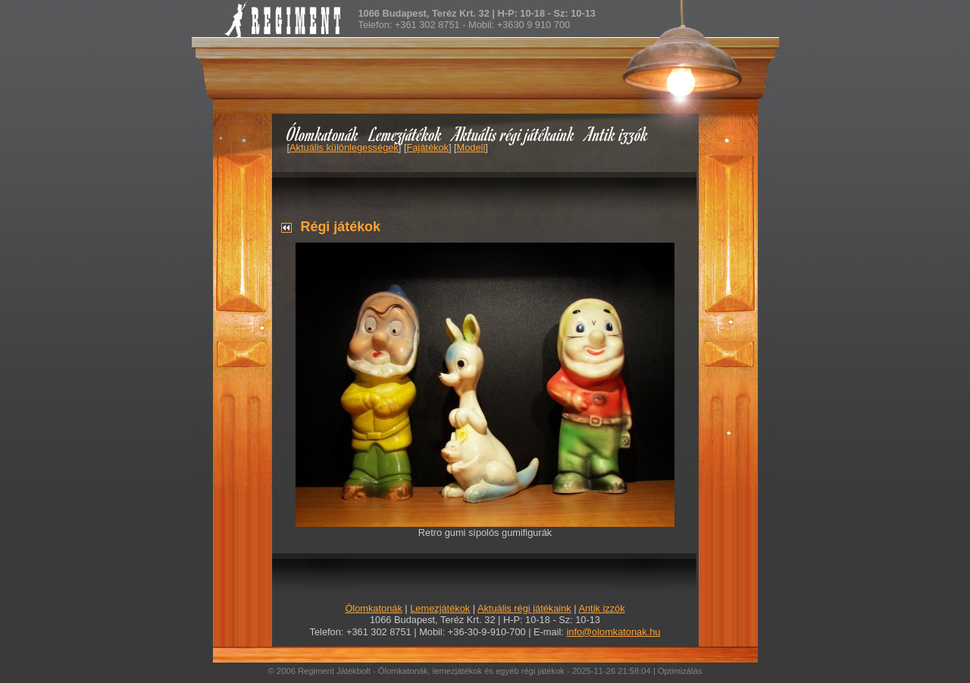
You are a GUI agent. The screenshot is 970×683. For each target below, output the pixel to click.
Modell (471, 147)
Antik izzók (617, 133)
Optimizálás (680, 670)
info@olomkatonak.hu (613, 632)
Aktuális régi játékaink (513, 133)
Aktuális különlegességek (344, 147)
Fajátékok (427, 147)
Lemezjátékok (406, 133)
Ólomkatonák (322, 133)
